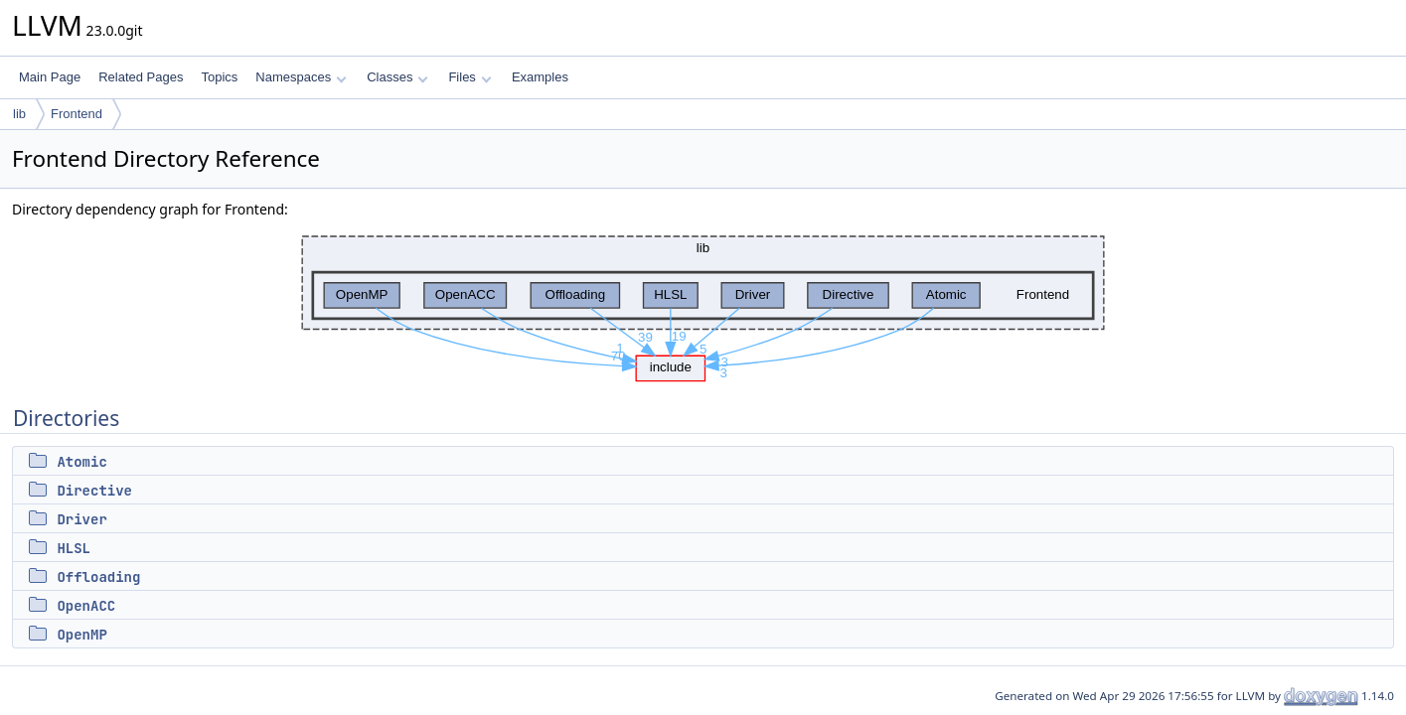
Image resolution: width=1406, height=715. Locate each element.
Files (469, 77)
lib (19, 113)
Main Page (49, 77)
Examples (540, 77)
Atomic (81, 462)
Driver (81, 519)
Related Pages (140, 77)
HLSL (73, 548)
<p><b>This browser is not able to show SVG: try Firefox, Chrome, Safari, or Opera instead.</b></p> (703, 303)
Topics (219, 77)
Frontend (76, 113)
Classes (397, 77)
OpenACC (86, 606)
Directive (94, 491)
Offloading (98, 577)
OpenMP (81, 635)
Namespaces (300, 77)
